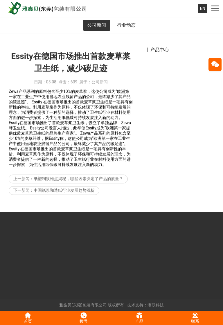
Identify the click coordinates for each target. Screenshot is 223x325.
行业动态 (126, 25)
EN (202, 8)
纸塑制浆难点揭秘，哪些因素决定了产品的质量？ (78, 182)
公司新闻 (96, 25)
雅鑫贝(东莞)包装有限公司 (83, 305)
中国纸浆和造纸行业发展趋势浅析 (64, 194)
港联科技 (156, 305)
